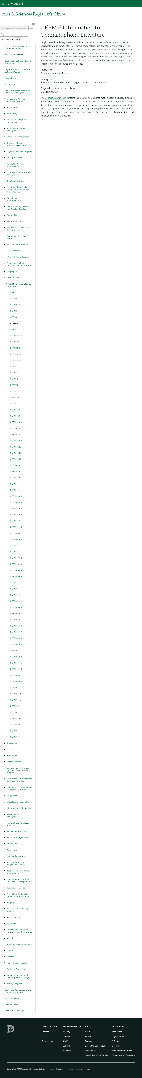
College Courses (14, 158)
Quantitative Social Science (20, 888)
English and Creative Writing (16, 237)
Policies (61, 1069)
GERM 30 (14, 397)
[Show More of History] (5, 749)
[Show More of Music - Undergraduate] (5, 837)
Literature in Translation (18, 802)
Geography (12, 271)
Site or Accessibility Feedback (79, 1069)
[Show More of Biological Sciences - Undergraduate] (5, 128)
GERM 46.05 (16, 576)
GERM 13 (14, 366)
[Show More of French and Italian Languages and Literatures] (5, 263)
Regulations (10, 78)
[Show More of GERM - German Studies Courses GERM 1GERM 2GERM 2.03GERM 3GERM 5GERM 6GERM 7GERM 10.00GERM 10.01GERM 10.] (6, 284)
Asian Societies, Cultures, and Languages (19, 121)
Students (67, 1036)
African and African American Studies (16, 100)
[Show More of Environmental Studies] (5, 244)
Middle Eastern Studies (18, 831)
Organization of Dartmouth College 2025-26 (17, 70)
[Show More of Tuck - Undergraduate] (5, 963)
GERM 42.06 (16, 422)
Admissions (117, 1031)
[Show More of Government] (5, 743)
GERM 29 (14, 391)
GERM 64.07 (16, 632)
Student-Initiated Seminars (19, 944)
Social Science (13, 917)
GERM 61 (14, 589)
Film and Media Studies (18, 257)
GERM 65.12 (15, 700)
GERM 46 (14, 552)
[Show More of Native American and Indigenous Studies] (5, 862)
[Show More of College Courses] (5, 158)
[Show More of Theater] (5, 957)
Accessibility (90, 1050)
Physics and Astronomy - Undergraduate (18, 872)
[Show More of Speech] (5, 938)
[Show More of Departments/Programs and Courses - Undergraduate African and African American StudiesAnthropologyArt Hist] (3, 90)
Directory (116, 1045)
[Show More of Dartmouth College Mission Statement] (3, 61)
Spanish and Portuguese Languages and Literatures (19, 930)
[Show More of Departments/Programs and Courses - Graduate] (3, 990)
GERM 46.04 (16, 570)
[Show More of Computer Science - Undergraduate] (5, 164)
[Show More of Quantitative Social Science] (5, 888)
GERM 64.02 (16, 601)
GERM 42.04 (16, 410)
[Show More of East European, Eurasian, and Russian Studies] (5, 206)
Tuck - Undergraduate (17, 963)
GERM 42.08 (16, 434)
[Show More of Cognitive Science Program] (5, 151)
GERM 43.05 (16, 502)
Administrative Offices (122, 1050)
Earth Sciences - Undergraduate (14, 199)
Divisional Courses (15, 181)
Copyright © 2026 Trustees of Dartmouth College (26, 1069)
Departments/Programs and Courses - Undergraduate (18, 91)
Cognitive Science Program (19, 151)
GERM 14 (14, 373)
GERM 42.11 (15, 453)
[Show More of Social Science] (5, 917)
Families (67, 1050)
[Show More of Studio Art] (5, 950)
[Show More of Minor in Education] (5, 221)
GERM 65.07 (16, 675)
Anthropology (13, 107)
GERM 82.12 (15, 724)
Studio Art (11, 950)
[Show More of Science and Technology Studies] (5, 909)
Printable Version (13, 998)
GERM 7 (13, 329)
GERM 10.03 (16, 354)
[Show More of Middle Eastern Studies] (5, 831)
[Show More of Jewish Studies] (5, 762)
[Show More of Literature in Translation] (5, 802)
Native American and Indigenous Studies (16, 863)
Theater (10, 956)
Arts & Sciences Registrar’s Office (33, 14)
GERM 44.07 (16, 533)
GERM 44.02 (16, 508)
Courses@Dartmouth (55, 97)
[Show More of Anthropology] (5, 107)
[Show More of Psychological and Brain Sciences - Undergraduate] (5, 879)
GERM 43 (14, 484)
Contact (45, 1031)
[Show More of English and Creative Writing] (5, 236)
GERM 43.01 (15, 490)
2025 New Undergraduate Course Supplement (17, 47)
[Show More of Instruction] (3, 84)
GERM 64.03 (16, 607)
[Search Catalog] (14, 34)
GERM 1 (13, 292)
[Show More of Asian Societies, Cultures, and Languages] (5, 120)
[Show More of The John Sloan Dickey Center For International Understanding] (5, 187)
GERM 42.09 (16, 440)
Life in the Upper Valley (95, 1045)
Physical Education (16, 856)
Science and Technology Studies (18, 910)
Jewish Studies (14, 761)
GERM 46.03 (16, 564)
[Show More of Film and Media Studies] (5, 257)
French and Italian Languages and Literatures (19, 264)
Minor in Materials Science (19, 808)
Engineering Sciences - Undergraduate (17, 228)
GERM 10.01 (15, 342)
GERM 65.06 (16, 669)
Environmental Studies (17, 244)
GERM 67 (14, 706)
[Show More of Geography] (5, 272)
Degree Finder (118, 1036)
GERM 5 (14, 317)
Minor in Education (16, 221)
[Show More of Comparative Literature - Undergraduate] (5, 172)
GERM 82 (14, 712)
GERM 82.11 (15, 718)
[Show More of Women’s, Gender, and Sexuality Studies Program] (5, 975)
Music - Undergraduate (17, 837)
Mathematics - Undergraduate (14, 815)
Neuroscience (13, 844)
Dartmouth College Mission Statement (18, 62)
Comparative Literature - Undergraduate (18, 173)
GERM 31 (14, 403)
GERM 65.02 (16, 656)
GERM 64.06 (16, 626)
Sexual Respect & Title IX (96, 1055)
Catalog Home (11, 1004)
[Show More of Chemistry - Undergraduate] (5, 137)
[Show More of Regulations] (3, 78)
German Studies (14, 277)
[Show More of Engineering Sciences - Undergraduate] (5, 227)
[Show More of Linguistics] (5, 796)
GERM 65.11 (15, 694)
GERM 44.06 (16, 527)
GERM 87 (14, 737)
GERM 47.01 (15, 582)
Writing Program (14, 983)
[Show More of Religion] (5, 902)
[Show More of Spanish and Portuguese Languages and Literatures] (5, 930)
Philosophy (12, 850)
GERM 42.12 (15, 459)
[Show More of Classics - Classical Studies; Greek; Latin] (5, 143)
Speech (10, 938)
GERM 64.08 (16, 638)
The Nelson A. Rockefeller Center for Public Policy (19, 895)
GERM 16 (14, 385)
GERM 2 (13, 298)
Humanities (12, 755)
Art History (12, 113)
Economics (12, 215)
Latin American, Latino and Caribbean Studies (19, 779)
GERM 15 (14, 379)
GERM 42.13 (15, 465)
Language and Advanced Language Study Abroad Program (18, 770)
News (87, 1031)
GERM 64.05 (16, 619)
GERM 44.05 (16, 521)
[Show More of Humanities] (5, 755)
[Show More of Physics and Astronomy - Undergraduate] (5, 871)
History (10, 749)
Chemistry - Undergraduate (19, 137)
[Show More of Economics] (5, 215)
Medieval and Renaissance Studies (19, 824)
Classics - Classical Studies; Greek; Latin (17, 144)
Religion (10, 902)
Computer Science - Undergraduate (16, 165)
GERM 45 (14, 545)
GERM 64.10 (15, 650)
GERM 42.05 (16, 416)
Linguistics (12, 796)
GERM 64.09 (16, 644)
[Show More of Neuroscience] (5, 844)
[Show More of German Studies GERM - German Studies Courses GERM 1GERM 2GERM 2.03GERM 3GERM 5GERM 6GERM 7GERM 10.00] (5, 278)
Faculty (66, 1031)
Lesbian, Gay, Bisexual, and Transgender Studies (20, 788)
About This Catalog (14, 54)
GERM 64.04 (16, 613)
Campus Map (48, 1041)
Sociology (11, 923)
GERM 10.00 (16, 335)
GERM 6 (14, 323)
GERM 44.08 (16, 539)
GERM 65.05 (16, 663)
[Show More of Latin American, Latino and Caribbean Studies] (5, 779)
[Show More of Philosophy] (5, 850)
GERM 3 (14, 311)
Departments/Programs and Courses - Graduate (18, 991)
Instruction (10, 84)
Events (88, 1036)
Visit (44, 1036)
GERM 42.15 (15, 477)
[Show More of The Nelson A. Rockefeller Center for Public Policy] (5, 894)
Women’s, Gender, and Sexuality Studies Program (19, 976)
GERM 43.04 (16, 496)
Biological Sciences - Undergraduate (17, 129)
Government (12, 743)
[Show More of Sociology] (5, 923)
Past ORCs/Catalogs (14, 1011)
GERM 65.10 (15, 687)
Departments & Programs (123, 1055)
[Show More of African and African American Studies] (5, 99)
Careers (88, 1041)
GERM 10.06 (16, 360)
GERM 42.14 (15, 471)
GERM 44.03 (16, 515)
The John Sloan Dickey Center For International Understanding (18, 189)
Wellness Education (16, 969)
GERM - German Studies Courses (19, 285)
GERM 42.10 (15, 447)
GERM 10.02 (15, 348)
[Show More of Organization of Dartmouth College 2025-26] (3, 69)
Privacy (51, 1069)
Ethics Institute (14, 250)
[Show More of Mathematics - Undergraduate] (5, 814)
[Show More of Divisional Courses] (5, 181)
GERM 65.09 (16, 681)
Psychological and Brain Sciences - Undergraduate (19, 880)
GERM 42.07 (16, 428)
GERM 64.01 (15, 595)
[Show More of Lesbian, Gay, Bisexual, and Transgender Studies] (5, 787)
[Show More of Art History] (5, 113)
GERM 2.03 (15, 305)
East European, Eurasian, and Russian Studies (18, 207)
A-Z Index (116, 1041)
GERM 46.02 (16, 558)
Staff (65, 1041)
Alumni (66, 1045)
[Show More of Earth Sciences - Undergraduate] (5, 198)
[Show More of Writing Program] (5, 984)
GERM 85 (14, 731)
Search (18, 39)
